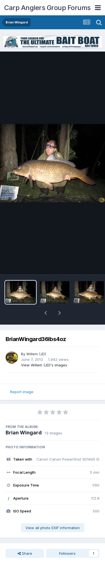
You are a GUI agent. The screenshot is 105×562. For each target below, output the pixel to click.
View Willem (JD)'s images (44, 350)
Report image (21, 377)
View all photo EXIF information (52, 513)
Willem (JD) (36, 339)
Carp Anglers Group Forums (47, 8)
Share (25, 539)
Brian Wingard (24, 418)
